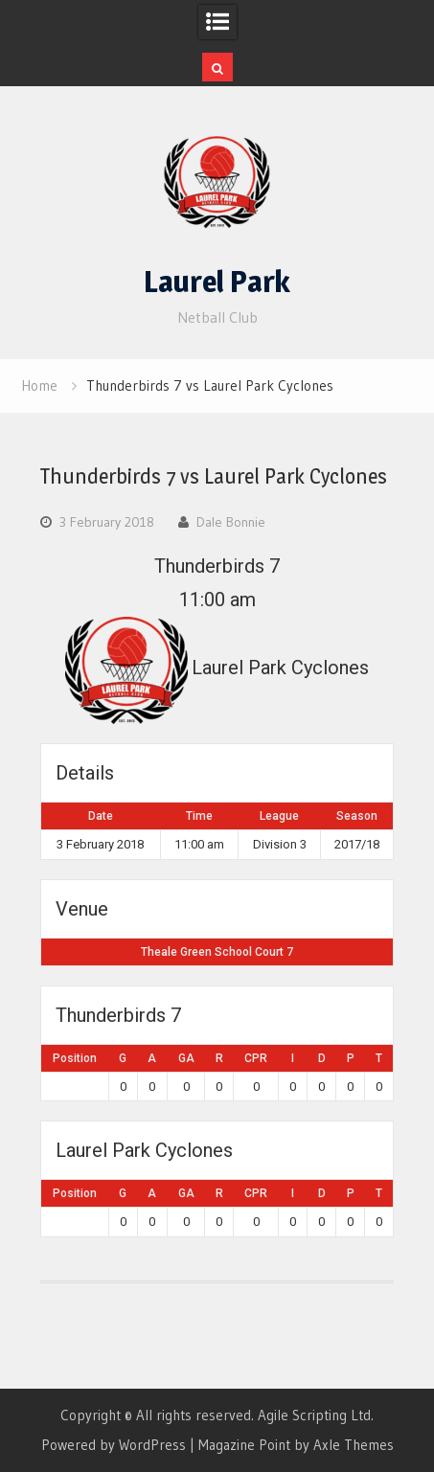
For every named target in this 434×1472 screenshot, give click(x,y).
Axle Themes (353, 1445)
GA (186, 1058)
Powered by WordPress (113, 1445)
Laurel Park (217, 281)
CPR (255, 1058)
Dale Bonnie (230, 522)
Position (75, 1058)
